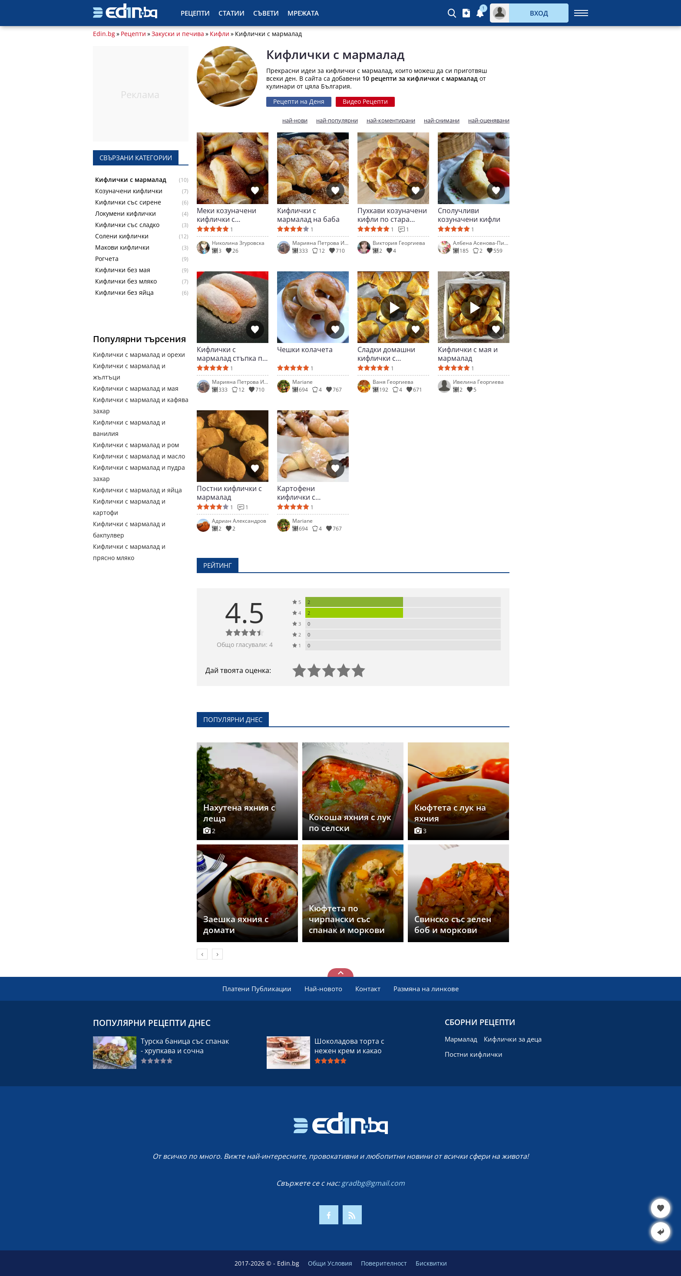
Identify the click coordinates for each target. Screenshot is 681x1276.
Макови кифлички (122, 247)
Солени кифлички (122, 236)
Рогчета (107, 258)
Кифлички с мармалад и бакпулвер (129, 529)
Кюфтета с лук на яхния (450, 813)
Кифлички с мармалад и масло (139, 456)
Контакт (367, 988)
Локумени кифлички (125, 213)
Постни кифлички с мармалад (229, 492)
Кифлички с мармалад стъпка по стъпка (232, 354)
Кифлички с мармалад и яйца (137, 490)
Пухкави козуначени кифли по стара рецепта (392, 215)
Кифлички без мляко (126, 281)
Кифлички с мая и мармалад (468, 354)
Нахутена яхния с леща (239, 813)
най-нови (294, 120)
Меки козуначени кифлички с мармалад (226, 215)
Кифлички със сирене (128, 202)
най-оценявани (488, 120)
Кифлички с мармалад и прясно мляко (129, 552)
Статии (231, 13)
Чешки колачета (305, 349)
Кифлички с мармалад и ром (136, 445)
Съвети (266, 13)
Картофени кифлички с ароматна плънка (307, 492)
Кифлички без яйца (124, 292)
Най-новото (323, 988)
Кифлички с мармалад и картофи (129, 507)
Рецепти (195, 13)
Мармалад (461, 1039)
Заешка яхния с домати (235, 924)
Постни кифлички (473, 1054)
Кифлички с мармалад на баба (308, 215)
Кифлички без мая (122, 270)
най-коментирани (391, 120)
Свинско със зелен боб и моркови (452, 924)
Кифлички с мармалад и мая (136, 388)
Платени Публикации (256, 988)
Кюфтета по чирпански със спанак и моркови (347, 919)
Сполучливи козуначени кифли (469, 215)
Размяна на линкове (426, 988)
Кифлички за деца (513, 1039)
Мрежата (303, 13)
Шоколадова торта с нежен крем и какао (349, 1045)
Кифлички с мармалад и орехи (139, 354)
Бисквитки (431, 1263)
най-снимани (442, 120)
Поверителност (384, 1263)
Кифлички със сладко (127, 224)
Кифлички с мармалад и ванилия (129, 428)
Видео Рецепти (365, 101)
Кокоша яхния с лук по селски (350, 822)
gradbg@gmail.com (373, 1183)
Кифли (219, 33)
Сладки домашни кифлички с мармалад (386, 354)
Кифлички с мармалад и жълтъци (129, 371)
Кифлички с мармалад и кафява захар (140, 405)
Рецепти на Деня (298, 101)
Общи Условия (330, 1263)
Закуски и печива (178, 33)
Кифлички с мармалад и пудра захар (139, 473)
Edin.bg (104, 33)
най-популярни (337, 120)
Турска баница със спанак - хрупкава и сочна (185, 1045)
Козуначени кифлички (128, 191)
